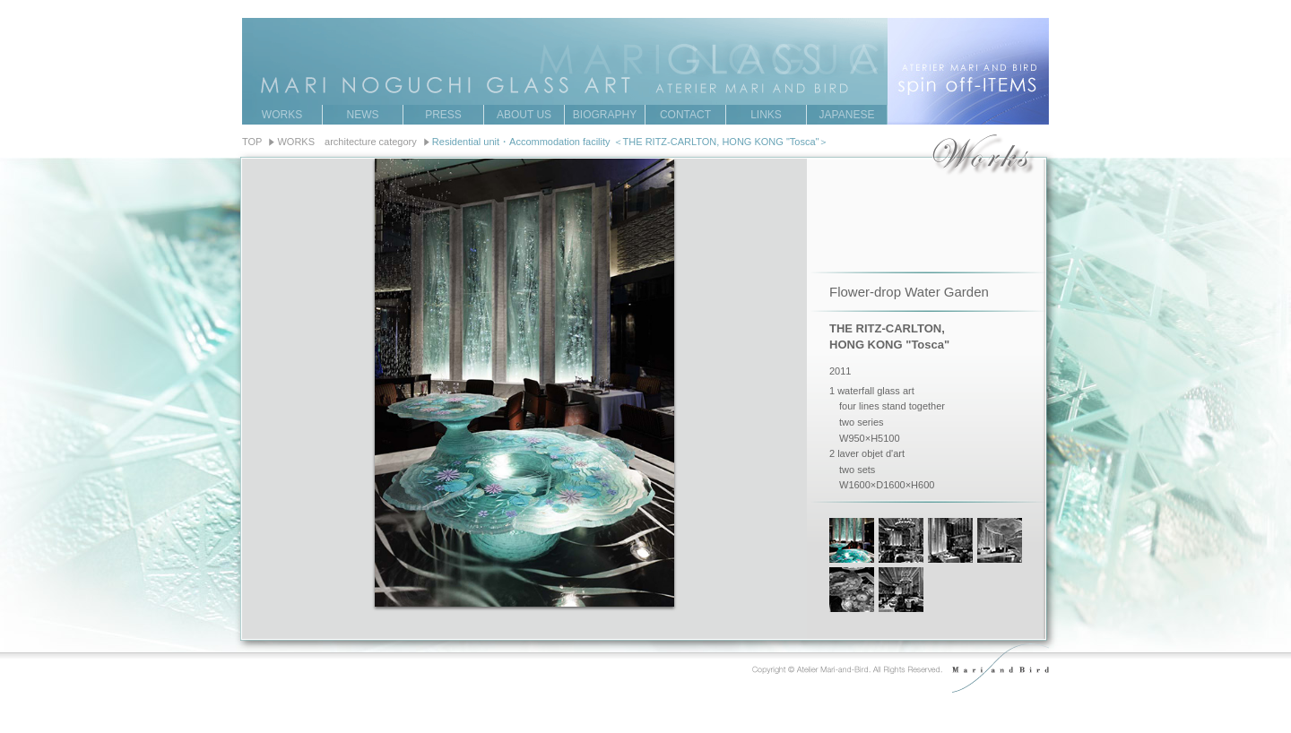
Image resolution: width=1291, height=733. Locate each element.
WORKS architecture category (346, 141)
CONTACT (685, 114)
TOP (252, 141)
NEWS (363, 114)
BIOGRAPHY (605, 114)
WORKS (282, 114)
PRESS (443, 114)
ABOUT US (524, 114)
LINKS (766, 114)
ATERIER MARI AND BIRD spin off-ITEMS (968, 71)
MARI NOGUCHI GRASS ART (645, 43)
